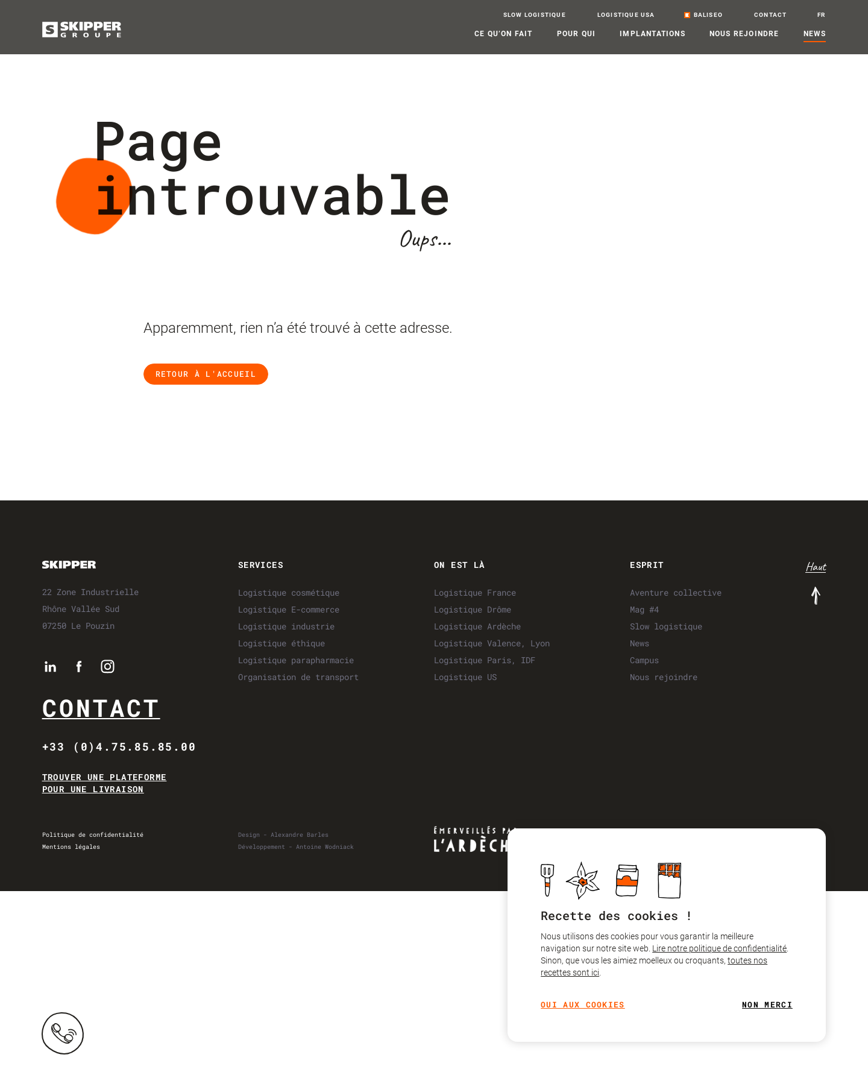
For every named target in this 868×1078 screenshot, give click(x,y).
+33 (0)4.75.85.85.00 (119, 746)
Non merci (768, 1005)
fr (821, 15)
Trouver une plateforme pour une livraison (104, 783)
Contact (101, 707)
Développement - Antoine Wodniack (296, 847)
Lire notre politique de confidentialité (720, 948)
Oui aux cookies (583, 1005)
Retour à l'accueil (206, 373)
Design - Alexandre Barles (283, 835)
